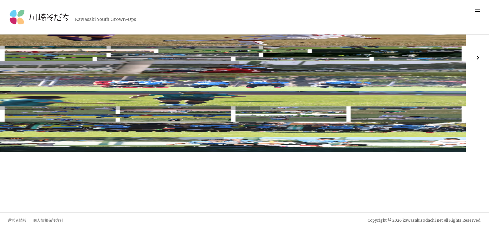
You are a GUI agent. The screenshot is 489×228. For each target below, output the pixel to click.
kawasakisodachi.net (423, 220)
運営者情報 (17, 220)
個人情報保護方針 (48, 220)
